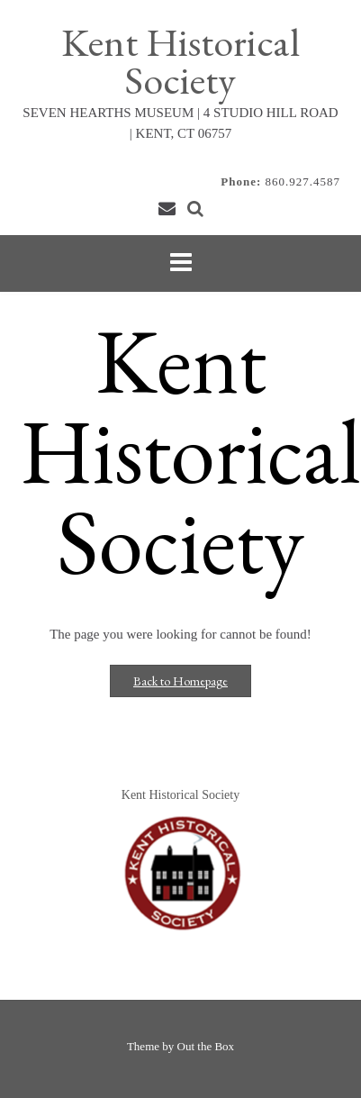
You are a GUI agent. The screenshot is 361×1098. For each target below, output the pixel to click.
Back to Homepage (180, 681)
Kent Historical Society (180, 60)
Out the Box (206, 1046)
